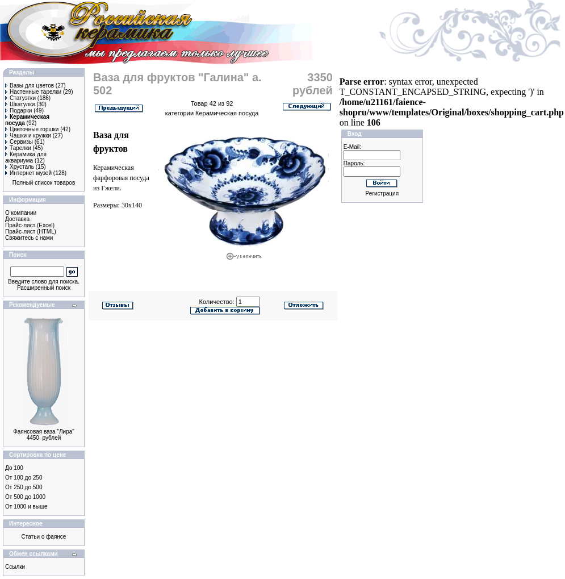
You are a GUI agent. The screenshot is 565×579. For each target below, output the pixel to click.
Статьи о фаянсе (44, 537)
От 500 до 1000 (25, 497)
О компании (20, 213)
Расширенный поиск (43, 288)
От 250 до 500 (23, 487)
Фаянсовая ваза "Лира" (43, 431)
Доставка (17, 219)
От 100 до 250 (23, 477)
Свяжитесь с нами (29, 238)
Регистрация (382, 193)
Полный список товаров (44, 183)
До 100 (14, 468)
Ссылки (15, 567)
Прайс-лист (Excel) (30, 225)
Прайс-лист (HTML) (30, 231)
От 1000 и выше (26, 506)
